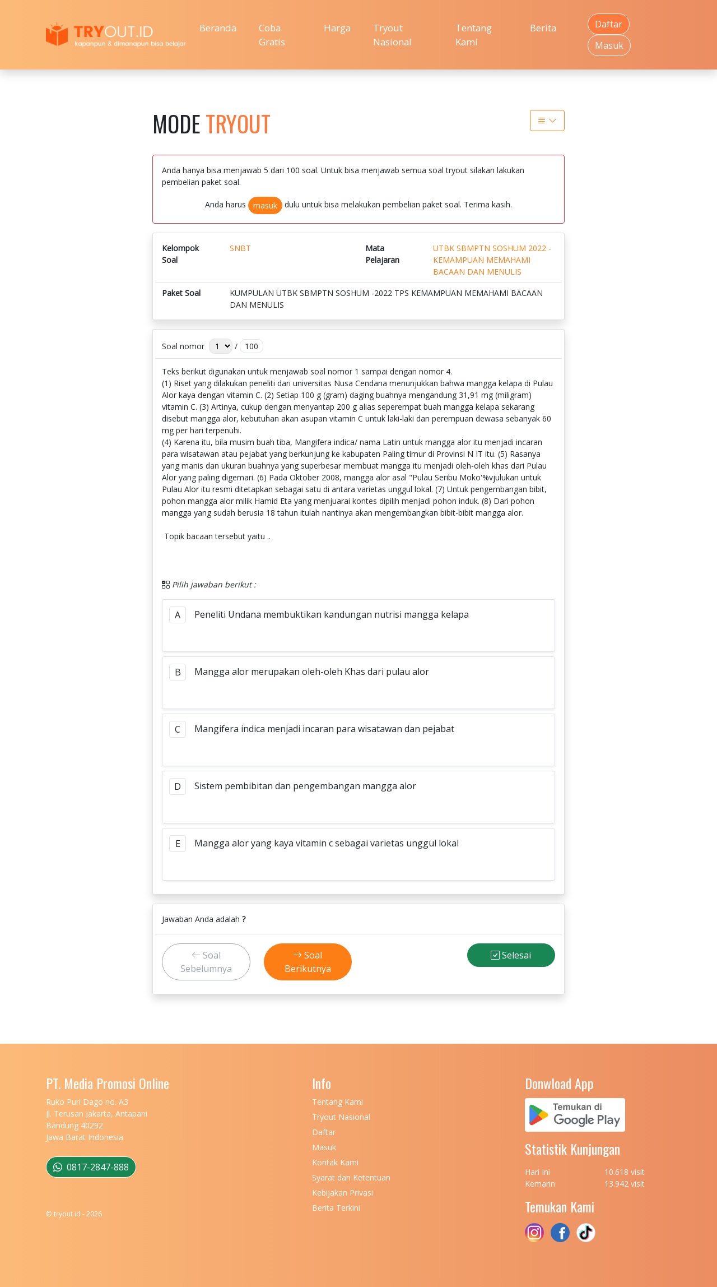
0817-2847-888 (91, 1167)
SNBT (240, 248)
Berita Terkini (336, 1207)
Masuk (609, 45)
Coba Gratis (272, 34)
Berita (543, 27)
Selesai (511, 955)
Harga (337, 27)
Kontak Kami (335, 1162)
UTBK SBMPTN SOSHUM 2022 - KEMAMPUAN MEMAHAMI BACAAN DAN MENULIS (492, 260)
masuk (265, 205)
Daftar (608, 24)
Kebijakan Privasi (342, 1192)
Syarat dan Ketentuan (351, 1177)
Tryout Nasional (392, 34)
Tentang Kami (473, 34)
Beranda (217, 27)
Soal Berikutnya (308, 962)
